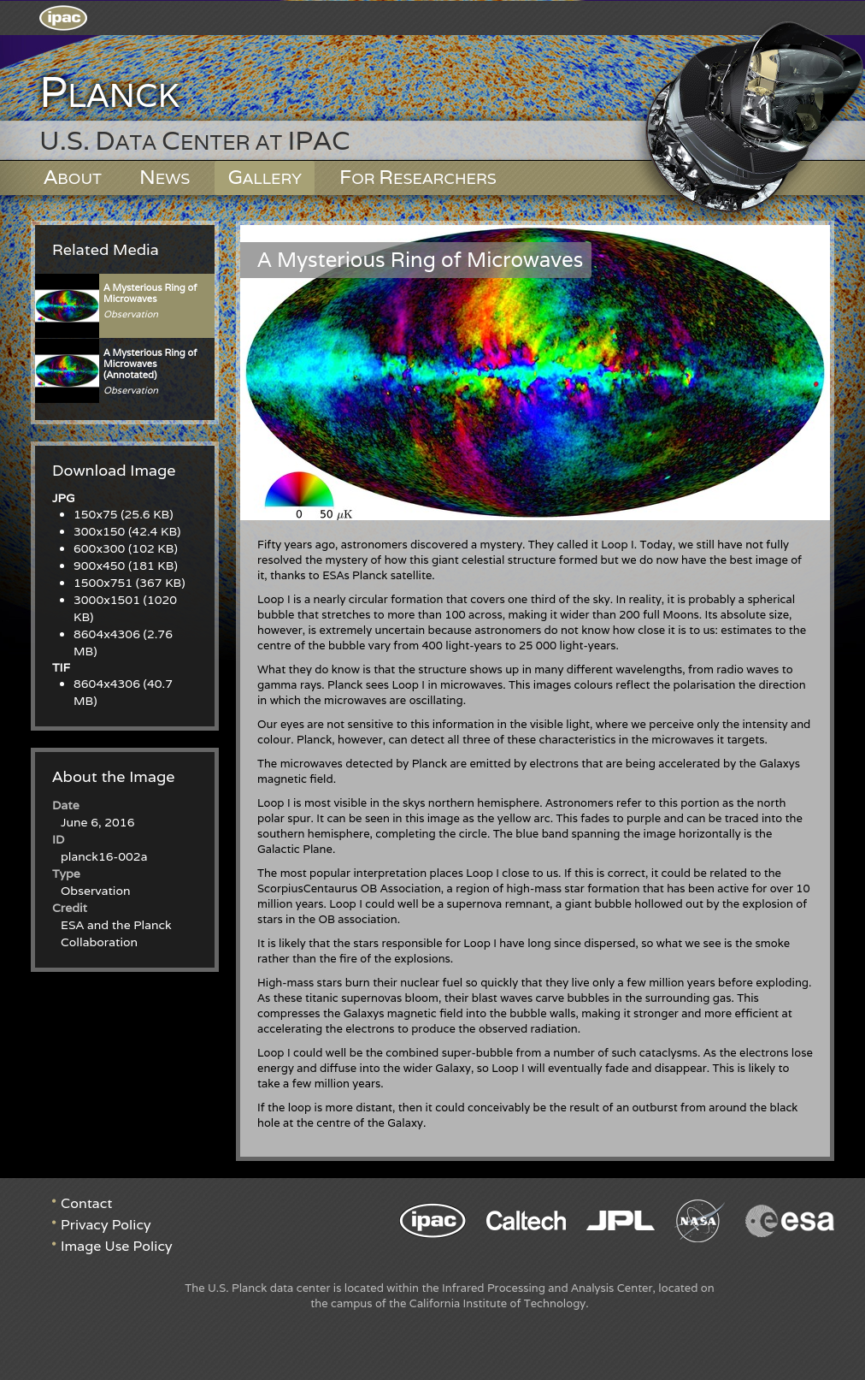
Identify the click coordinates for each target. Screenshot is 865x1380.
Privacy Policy (106, 1225)
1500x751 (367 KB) (129, 582)
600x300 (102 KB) (126, 548)
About (73, 176)
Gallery (264, 176)
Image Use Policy (117, 1246)
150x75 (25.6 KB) (124, 514)
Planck (109, 93)
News (165, 176)
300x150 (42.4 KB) (127, 531)
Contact (86, 1203)
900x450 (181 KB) (126, 565)
